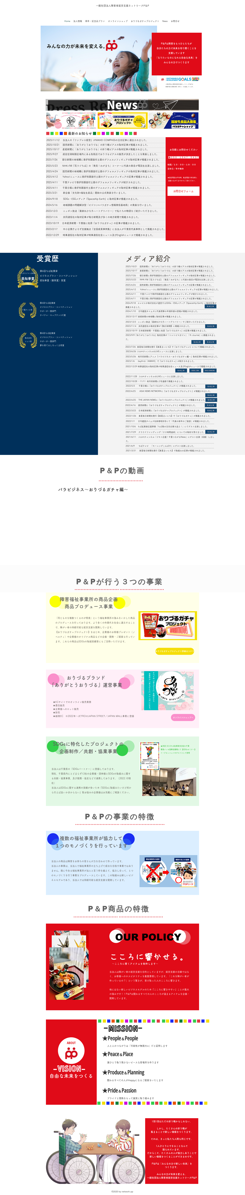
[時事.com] (195, 370)
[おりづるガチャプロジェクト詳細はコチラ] (174, 651)
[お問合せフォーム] (184, 191)
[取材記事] (210, 306)
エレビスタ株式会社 (147, 303)
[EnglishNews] (210, 370)
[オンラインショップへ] (183, 717)
